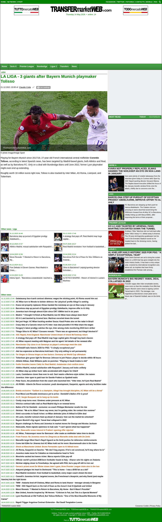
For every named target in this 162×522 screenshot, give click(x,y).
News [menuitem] (74, 66)
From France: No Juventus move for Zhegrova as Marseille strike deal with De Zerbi (53, 437)
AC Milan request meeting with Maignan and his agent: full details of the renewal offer (54, 341)
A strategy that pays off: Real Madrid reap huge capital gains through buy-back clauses (54, 338)
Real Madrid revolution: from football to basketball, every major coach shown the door (54, 473)
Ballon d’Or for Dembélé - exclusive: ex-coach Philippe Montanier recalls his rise (51, 407)
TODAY (142, 117)
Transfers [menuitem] (64, 66)
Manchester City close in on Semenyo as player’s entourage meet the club (49, 344)
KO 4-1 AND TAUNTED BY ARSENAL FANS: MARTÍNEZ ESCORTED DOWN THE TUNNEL (131, 227)
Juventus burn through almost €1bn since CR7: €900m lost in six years (47, 311)
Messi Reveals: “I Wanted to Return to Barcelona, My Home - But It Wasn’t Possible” (53, 489)
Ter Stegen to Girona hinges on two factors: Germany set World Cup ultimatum (51, 354)
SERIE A (112, 165)
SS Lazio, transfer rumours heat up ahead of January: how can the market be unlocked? (55, 417)
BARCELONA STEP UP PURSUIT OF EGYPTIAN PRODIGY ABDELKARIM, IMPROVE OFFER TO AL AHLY (134, 200)
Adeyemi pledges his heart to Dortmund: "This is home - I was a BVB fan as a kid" (52, 470)
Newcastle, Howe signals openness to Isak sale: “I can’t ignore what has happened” (53, 427)
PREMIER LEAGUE (117, 223)
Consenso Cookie (142, 506)
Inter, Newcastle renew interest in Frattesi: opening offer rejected (44, 430)
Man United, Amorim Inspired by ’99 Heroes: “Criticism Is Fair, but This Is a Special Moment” (57, 492)
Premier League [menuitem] (27, 66)
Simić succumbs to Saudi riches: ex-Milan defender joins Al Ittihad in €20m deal (51, 414)
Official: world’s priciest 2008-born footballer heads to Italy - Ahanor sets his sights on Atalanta (58, 460)
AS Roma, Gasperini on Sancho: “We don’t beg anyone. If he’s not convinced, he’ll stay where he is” (60, 450)
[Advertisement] (24, 202)
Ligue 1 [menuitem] (53, 66)
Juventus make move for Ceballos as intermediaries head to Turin (45, 453)
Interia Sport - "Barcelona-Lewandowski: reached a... (31, 278)
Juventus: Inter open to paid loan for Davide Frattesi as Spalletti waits (47, 377)
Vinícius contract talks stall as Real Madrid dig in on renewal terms (45, 404)
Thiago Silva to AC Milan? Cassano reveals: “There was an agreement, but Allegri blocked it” (57, 331)
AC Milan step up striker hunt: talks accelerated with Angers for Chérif (47, 371)
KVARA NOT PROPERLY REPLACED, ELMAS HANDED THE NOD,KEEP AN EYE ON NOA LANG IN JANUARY (134, 171)
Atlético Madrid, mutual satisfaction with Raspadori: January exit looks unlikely (51, 368)
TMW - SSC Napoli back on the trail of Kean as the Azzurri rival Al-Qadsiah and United (54, 486)
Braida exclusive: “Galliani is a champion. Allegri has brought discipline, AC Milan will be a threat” (59, 391)
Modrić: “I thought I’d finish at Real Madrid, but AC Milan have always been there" (52, 315)
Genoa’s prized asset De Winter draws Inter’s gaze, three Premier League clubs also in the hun (58, 466)
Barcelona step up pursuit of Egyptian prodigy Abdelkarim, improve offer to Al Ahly (53, 308)
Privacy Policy (155, 506)
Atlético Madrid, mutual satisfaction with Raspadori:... (31, 247)
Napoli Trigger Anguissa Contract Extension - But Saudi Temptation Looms (49, 502)
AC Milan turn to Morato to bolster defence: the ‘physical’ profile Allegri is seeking (52, 302)
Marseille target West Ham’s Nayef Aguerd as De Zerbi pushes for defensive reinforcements (56, 440)
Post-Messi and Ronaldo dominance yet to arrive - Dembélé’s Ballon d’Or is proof (52, 394)
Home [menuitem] (4, 66)
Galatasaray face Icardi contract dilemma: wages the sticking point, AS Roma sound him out (57, 298)
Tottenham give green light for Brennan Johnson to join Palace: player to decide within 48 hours (58, 358)
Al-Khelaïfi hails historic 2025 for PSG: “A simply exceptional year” (45, 348)
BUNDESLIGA (115, 275)
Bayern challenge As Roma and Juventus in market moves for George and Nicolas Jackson (56, 424)
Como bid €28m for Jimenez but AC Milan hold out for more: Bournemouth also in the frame (56, 443)
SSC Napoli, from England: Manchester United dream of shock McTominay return (52, 335)
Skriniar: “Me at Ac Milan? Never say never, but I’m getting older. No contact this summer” (56, 410)
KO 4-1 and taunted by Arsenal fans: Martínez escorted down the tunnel (47, 318)
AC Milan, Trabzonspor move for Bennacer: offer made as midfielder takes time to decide (55, 433)
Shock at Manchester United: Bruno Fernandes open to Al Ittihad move (47, 447)
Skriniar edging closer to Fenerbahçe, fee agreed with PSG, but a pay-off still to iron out (54, 463)
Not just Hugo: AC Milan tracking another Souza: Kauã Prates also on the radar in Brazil (55, 321)
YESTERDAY (154, 117)
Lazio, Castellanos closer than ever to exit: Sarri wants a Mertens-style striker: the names (55, 374)
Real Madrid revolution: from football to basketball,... (84, 247)
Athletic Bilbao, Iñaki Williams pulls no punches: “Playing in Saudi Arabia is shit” (52, 361)
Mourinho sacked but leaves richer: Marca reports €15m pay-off (44, 456)
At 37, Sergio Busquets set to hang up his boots (37, 397)
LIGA (111, 194)
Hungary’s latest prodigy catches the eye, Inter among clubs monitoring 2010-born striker (55, 328)
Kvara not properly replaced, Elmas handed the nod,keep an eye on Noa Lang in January (55, 305)
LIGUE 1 (112, 249)
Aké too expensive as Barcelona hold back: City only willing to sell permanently (51, 351)
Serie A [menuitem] (13, 66)
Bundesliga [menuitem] (42, 66)
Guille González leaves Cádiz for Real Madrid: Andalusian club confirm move (50, 364)
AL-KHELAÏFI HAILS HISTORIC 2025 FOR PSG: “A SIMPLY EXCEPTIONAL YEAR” (134, 253)
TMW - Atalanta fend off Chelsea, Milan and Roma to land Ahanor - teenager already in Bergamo (58, 483)
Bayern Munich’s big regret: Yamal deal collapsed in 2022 (41, 420)
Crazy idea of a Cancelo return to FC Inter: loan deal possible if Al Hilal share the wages (54, 325)
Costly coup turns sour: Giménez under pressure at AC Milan (43, 400)
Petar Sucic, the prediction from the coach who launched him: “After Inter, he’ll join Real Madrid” (59, 381)
